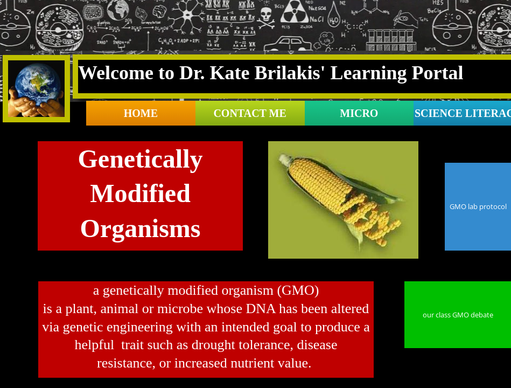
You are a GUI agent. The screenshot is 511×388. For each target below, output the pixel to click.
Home (141, 113)
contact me (249, 113)
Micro (359, 113)
